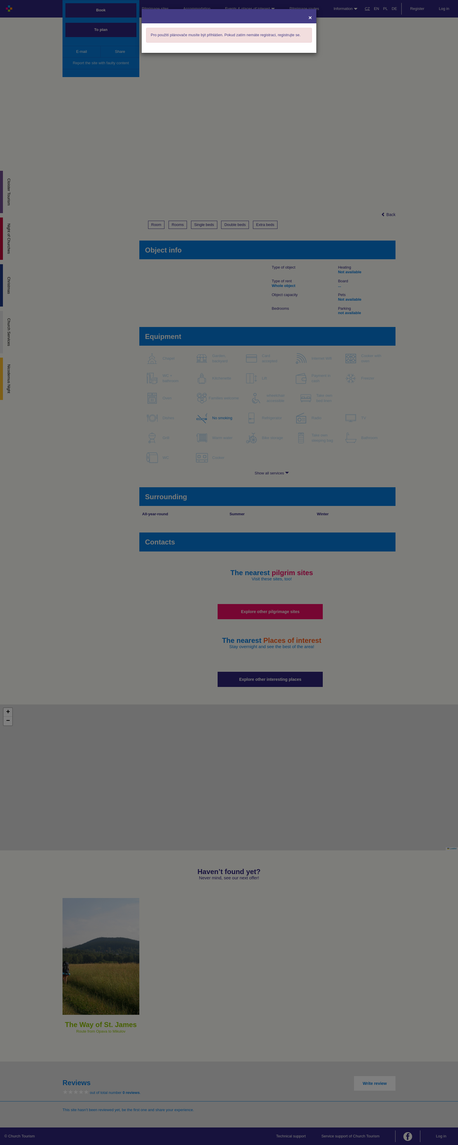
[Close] (310, 17)
